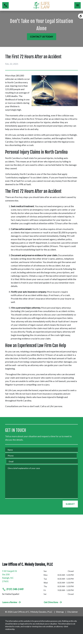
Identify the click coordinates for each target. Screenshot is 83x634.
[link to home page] (41, 5)
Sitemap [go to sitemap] (60, 611)
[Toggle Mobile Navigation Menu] (77, 5)
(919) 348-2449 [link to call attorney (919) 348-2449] (13, 589)
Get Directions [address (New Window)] (53, 602)
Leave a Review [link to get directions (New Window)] (11, 602)
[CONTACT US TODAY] (41, 36)
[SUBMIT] (70, 504)
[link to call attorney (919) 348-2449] (5, 5)
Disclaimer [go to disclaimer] (72, 611)
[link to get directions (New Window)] (20, 577)
